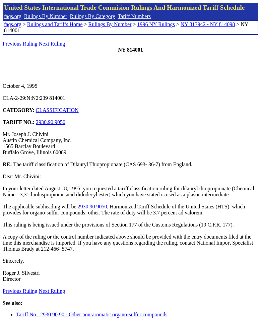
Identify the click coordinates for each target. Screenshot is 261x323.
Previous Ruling (20, 44)
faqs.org (12, 16)
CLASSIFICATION (57, 110)
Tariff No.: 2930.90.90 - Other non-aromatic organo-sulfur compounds (92, 314)
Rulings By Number (45, 16)
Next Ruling (52, 44)
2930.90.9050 (50, 122)
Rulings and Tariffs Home (55, 24)
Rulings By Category (92, 16)
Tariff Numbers (134, 16)
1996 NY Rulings (156, 24)
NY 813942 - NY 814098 (208, 24)
